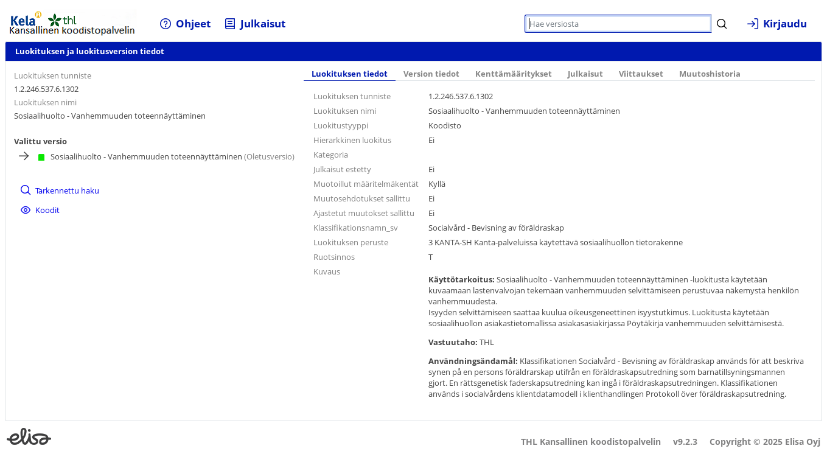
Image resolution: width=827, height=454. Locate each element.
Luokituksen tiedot (350, 74)
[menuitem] (185, 23)
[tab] (350, 75)
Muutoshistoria (710, 74)
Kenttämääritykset (513, 74)
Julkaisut (585, 74)
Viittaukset (641, 74)
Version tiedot (431, 74)
